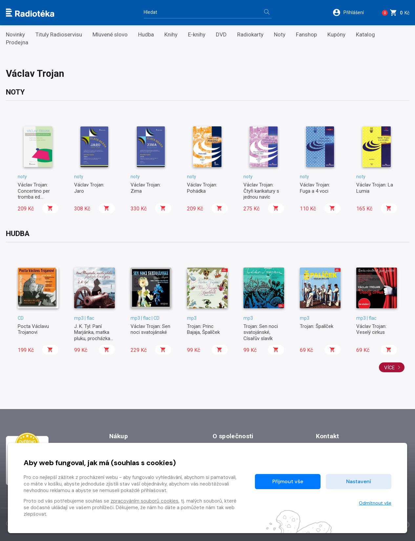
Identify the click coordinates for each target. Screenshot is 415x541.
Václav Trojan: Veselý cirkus (371, 329)
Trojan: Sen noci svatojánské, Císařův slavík (260, 332)
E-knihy (196, 34)
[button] (351, 12)
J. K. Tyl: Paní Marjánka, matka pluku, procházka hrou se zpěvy (92, 335)
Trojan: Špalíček (316, 326)
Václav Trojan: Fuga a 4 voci (315, 188)
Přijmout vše (287, 481)
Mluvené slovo (110, 34)
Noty (279, 34)
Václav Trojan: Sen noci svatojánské (150, 329)
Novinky (15, 34)
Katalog (365, 34)
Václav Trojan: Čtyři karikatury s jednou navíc (261, 191)
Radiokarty (250, 34)
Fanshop (306, 34)
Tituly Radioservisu (58, 34)
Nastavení (358, 481)
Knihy (170, 34)
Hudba (146, 34)
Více (392, 368)
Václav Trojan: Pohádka (202, 188)
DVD (221, 34)
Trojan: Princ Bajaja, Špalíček (203, 329)
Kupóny (336, 34)
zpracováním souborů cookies (144, 501)
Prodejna (17, 42)
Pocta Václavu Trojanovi (33, 329)
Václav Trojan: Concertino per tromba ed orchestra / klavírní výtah (38, 197)
